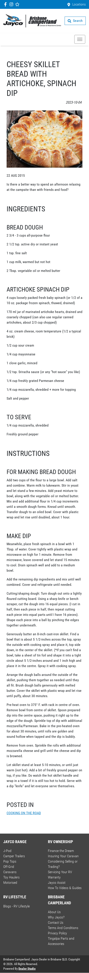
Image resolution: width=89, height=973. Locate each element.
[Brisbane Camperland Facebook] (6, 4)
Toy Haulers (11, 877)
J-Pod (7, 851)
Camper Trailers (14, 856)
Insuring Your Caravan (63, 856)
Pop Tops (9, 861)
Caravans (9, 872)
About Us (54, 912)
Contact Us (55, 922)
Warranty (54, 877)
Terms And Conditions (63, 928)
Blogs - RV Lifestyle (16, 906)
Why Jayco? (56, 917)
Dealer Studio (27, 968)
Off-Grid (8, 867)
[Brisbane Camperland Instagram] (12, 4)
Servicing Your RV (60, 872)
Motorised (10, 882)
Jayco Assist (56, 882)
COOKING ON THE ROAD (24, 813)
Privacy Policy (57, 933)
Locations (79, 4)
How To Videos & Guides (65, 888)
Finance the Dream (61, 851)
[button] (79, 39)
